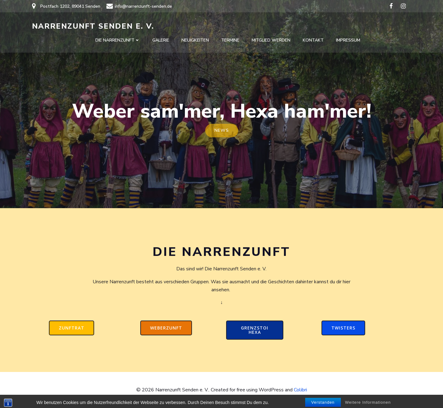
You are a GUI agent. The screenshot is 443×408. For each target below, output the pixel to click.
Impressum (348, 40)
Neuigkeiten (195, 40)
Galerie (160, 40)
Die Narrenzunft (117, 40)
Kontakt (313, 40)
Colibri (300, 389)
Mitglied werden (271, 40)
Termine (230, 40)
